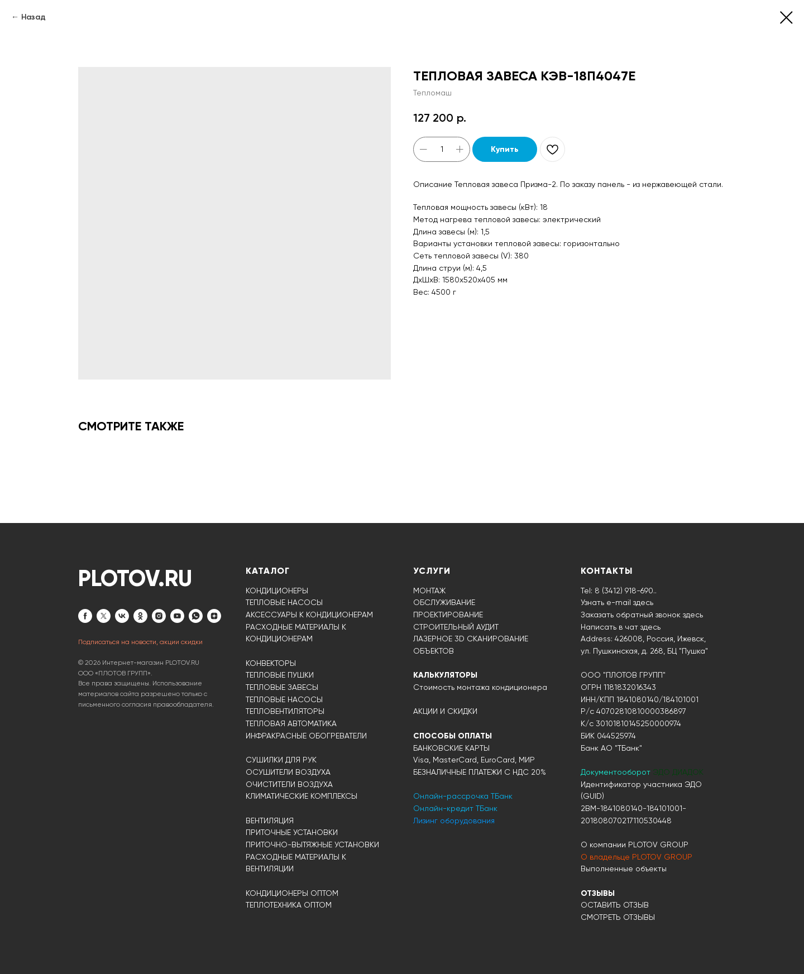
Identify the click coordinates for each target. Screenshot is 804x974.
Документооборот (617, 771)
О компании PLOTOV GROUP (634, 844)
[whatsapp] (196, 616)
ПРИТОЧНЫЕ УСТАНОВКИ (292, 832)
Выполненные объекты (624, 868)
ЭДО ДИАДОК (678, 771)
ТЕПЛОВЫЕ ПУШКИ (280, 674)
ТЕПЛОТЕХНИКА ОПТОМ (289, 904)
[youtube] (177, 616)
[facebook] (85, 616)
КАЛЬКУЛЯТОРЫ (445, 675)
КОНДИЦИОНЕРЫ (277, 590)
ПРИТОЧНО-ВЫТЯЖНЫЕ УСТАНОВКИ (312, 844)
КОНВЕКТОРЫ (271, 663)
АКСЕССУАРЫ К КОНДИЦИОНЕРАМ (309, 614)
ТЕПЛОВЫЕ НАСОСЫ (284, 602)
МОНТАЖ (429, 590)
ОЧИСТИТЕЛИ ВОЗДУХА (289, 784)
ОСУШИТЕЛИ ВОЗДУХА (288, 771)
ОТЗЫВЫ (598, 893)
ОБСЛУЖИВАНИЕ (444, 602)
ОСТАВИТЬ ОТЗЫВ (615, 904)
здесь (650, 626)
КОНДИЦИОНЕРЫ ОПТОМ (292, 893)
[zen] (214, 616)
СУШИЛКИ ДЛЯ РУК (281, 759)
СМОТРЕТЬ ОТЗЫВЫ (618, 917)
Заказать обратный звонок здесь (642, 614)
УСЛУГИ (432, 570)
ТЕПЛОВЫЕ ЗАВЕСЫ (282, 687)
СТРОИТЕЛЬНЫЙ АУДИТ (456, 626)
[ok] (140, 616)
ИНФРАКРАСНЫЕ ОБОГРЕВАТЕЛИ (306, 735)
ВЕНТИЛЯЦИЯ (270, 820)
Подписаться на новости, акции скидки (140, 642)
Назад (33, 17)
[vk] (122, 616)
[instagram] (159, 616)
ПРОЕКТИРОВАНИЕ (448, 614)
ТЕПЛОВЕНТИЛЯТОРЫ (285, 711)
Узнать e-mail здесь (617, 602)
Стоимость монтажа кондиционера (480, 687)
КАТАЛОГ (268, 570)
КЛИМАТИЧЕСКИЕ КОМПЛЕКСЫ (301, 795)
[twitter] (104, 616)
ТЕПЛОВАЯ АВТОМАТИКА (291, 723)
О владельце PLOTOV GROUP (636, 856)
